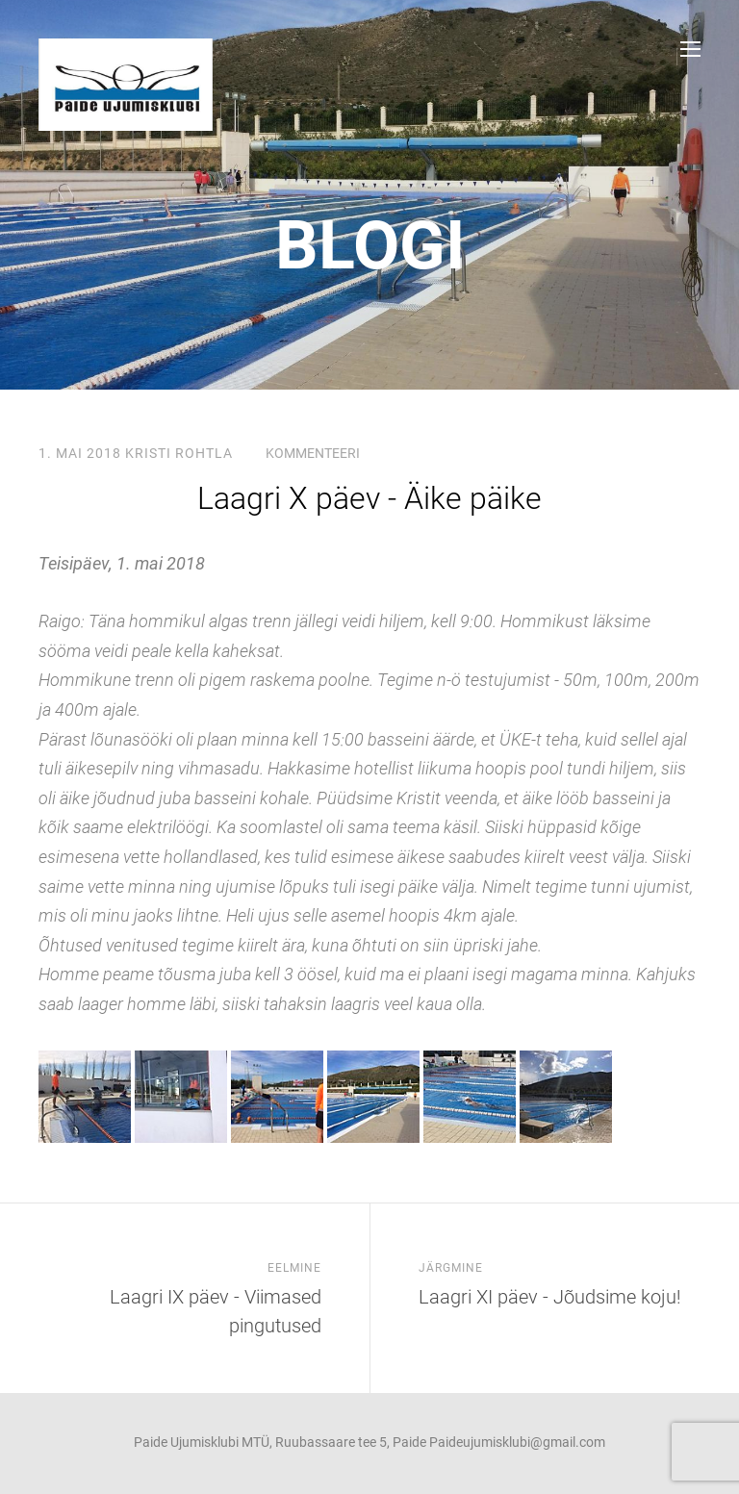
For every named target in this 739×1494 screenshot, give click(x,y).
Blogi (370, 245)
